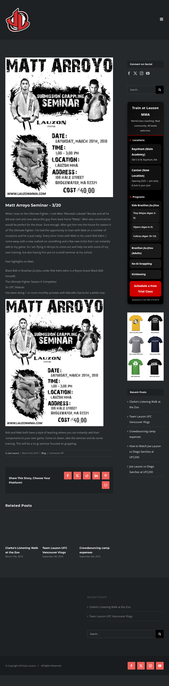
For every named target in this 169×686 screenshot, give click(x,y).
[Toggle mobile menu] (162, 19)
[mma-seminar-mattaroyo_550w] (59, 127)
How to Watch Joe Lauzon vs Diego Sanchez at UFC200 (145, 451)
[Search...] (141, 90)
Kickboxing (139, 274)
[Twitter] (135, 73)
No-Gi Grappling (142, 263)
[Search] (160, 90)
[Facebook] (129, 73)
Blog (44, 453)
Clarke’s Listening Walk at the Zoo (109, 607)
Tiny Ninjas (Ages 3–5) (144, 215)
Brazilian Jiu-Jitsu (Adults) (142, 250)
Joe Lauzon (13, 453)
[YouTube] (148, 73)
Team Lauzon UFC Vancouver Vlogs (110, 616)
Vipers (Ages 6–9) (143, 227)
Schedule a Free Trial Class (145, 288)
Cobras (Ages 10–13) (144, 236)
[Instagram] (141, 73)
